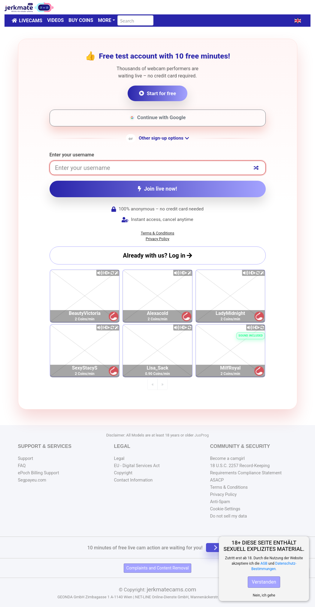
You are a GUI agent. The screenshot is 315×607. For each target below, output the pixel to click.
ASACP (217, 480)
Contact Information (133, 480)
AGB (263, 563)
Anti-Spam (220, 501)
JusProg (202, 435)
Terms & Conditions (157, 233)
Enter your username (72, 155)
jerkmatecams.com (171, 589)
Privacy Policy (157, 239)
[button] (297, 21)
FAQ (22, 465)
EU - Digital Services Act (136, 465)
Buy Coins (80, 20)
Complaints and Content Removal (157, 568)
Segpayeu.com (32, 480)
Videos (55, 20)
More (104, 20)
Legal (119, 458)
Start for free (157, 93)
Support (25, 458)
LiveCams (30, 20)
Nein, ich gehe (264, 595)
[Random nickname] (256, 168)
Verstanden (264, 582)
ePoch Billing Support (38, 473)
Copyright (123, 473)
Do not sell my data (228, 516)
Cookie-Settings (225, 509)
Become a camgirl (227, 458)
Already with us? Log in (157, 255)
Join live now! (157, 189)
